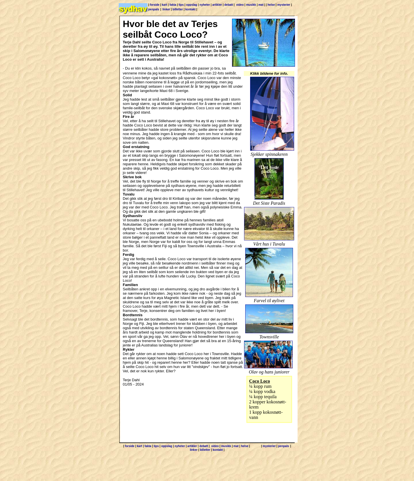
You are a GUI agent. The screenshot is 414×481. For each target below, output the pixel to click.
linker (166, 9)
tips (181, 4)
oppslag (191, 4)
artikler (217, 4)
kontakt (190, 9)
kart (164, 4)
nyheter (205, 4)
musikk (251, 4)
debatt (228, 4)
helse (271, 4)
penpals (153, 9)
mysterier (283, 4)
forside (154, 4)
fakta (173, 4)
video (240, 4)
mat (261, 4)
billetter (177, 9)
